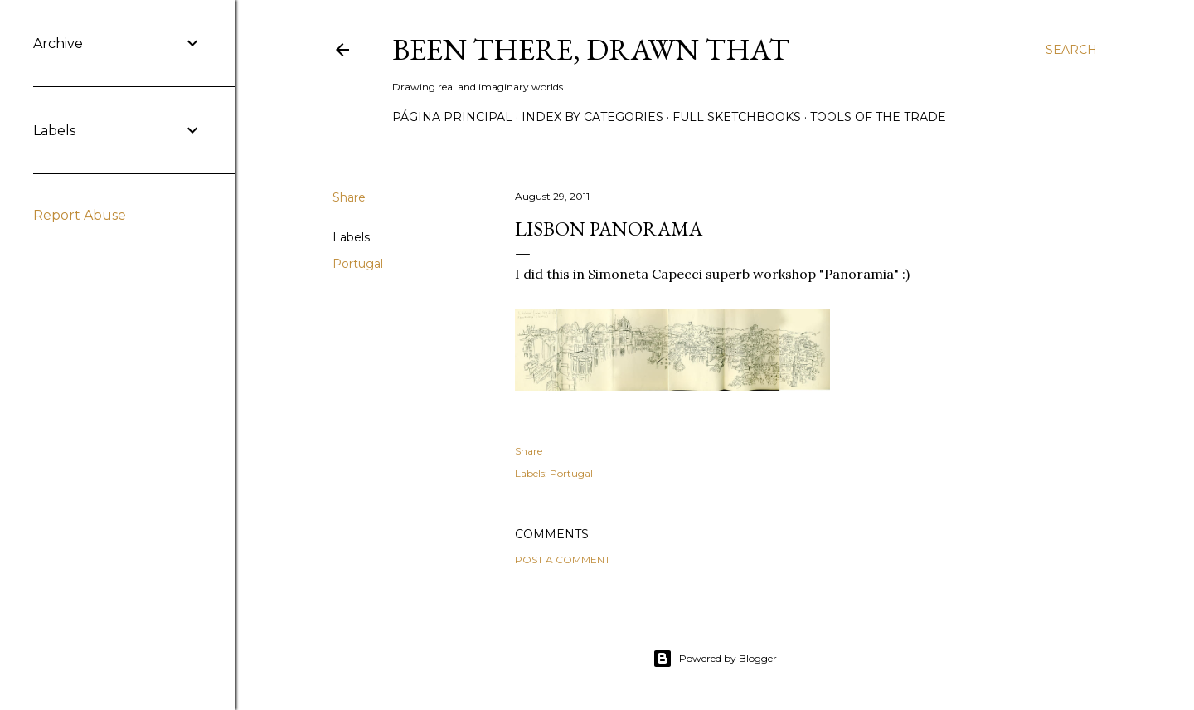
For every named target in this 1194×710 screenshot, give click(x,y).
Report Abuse (79, 215)
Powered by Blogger (715, 659)
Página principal (452, 116)
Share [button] (349, 197)
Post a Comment (562, 559)
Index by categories (592, 116)
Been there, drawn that (590, 49)
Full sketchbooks (736, 116)
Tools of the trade (878, 116)
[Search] (1071, 50)
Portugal (357, 263)
